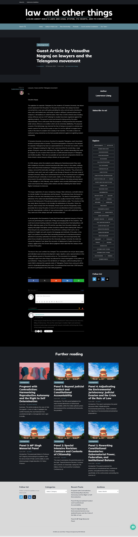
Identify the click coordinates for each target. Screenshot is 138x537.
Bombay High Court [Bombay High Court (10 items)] (103, 148)
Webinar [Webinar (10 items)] (110, 255)
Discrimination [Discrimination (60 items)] (103, 192)
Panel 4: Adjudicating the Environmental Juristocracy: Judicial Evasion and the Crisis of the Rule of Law (102, 392)
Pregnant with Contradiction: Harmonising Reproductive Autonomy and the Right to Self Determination (34, 394)
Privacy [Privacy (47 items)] (98, 242)
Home (41, 26)
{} (59, 301)
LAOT (64, 398)
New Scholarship (65, 26)
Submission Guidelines (33, 2)
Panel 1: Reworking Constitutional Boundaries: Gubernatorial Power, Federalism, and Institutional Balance (101, 453)
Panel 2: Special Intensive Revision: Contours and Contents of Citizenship (68, 450)
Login (82, 290)
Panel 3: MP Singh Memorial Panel (30, 447)
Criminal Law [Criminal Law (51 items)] (103, 185)
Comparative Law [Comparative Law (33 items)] (103, 168)
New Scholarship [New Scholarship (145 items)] (103, 235)
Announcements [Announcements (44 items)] (98, 145)
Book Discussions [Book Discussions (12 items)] (103, 155)
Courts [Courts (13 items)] (111, 178)
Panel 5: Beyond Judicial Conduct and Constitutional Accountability (69, 391)
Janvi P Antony (32, 404)
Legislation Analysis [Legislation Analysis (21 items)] (103, 229)
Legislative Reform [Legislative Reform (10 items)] (103, 232)
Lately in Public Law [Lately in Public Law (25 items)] (103, 225)
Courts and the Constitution (89, 26)
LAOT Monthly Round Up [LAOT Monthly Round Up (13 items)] (103, 222)
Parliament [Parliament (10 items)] (98, 239)
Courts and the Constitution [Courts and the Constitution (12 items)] (103, 182)
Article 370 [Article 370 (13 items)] (110, 145)
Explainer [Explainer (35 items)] (97, 202)
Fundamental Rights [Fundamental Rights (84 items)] (103, 209)
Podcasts (75, 26)
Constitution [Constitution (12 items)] (103, 172)
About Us (21, 2)
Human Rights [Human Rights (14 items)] (109, 212)
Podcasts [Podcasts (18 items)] (109, 239)
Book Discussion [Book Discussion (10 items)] (103, 152)
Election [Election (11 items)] (110, 195)
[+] (61, 301)
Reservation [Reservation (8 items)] (103, 245)
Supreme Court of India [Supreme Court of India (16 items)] (103, 252)
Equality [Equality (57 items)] (97, 199)
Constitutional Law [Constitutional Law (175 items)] (99, 178)
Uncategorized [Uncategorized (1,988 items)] (99, 255)
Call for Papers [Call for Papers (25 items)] (103, 165)
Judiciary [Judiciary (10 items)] (110, 219)
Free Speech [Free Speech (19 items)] (103, 205)
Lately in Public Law (51, 26)
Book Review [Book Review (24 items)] (103, 158)
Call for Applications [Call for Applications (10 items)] (103, 162)
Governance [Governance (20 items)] (97, 212)
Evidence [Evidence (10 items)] (109, 199)
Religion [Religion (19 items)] (109, 242)
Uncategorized (43, 45)
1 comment (40, 66)
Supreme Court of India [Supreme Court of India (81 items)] (103, 249)
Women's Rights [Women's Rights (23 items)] (103, 259)
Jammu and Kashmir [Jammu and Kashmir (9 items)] (103, 215)
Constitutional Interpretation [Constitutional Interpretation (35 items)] (103, 175)
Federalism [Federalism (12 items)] (109, 202)
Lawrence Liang (72, 66)
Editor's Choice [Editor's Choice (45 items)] (99, 195)
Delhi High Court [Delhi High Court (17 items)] (103, 189)
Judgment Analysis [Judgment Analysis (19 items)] (99, 219)
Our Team (104, 26)
